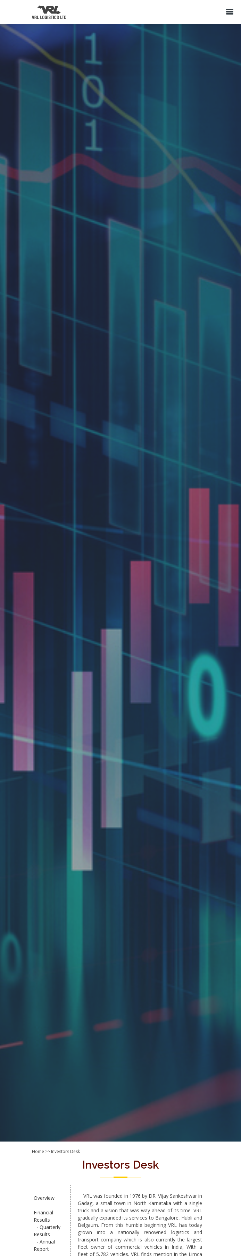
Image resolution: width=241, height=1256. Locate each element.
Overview (44, 1198)
